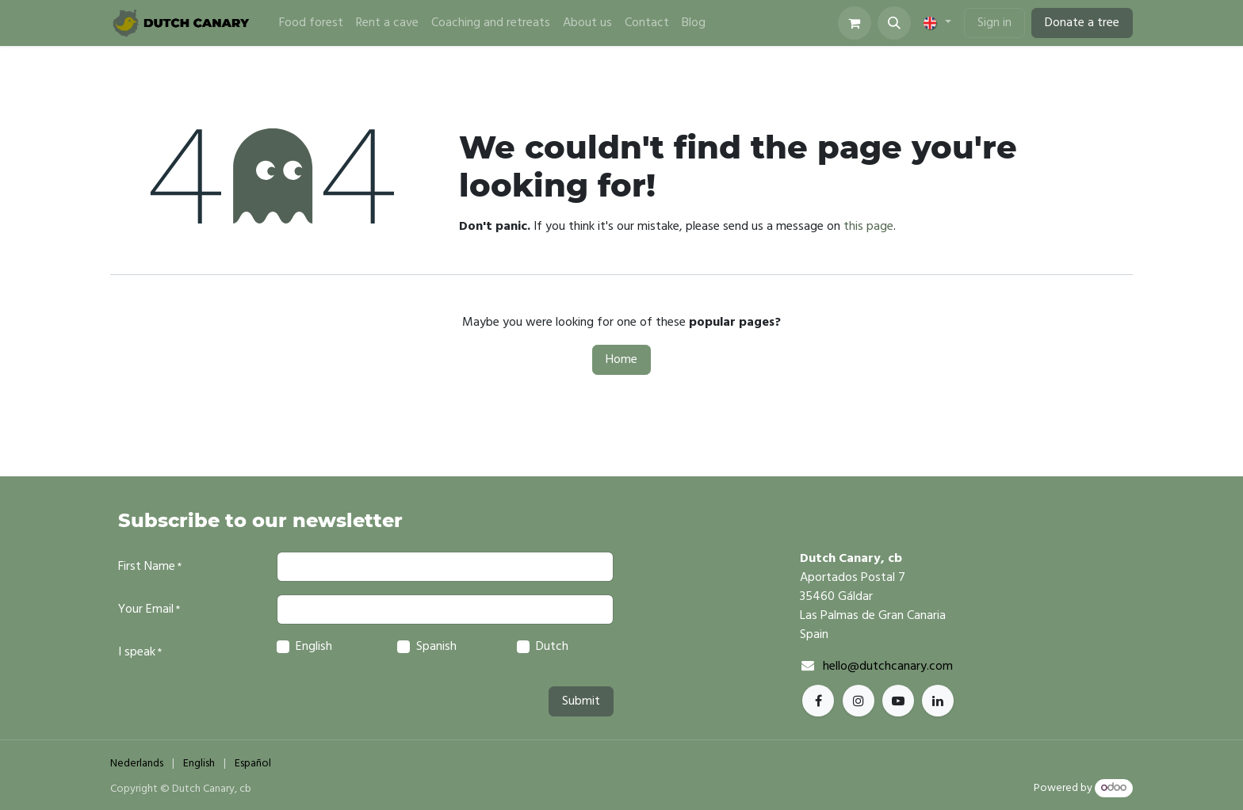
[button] (894, 23)
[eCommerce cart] (854, 23)
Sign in (994, 23)
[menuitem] (311, 23)
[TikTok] (938, 700)
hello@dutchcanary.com (888, 666)
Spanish (436, 646)
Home (621, 360)
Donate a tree (1082, 23)
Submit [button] (581, 701)
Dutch (552, 646)
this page (868, 226)
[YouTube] (898, 700)
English (314, 646)
